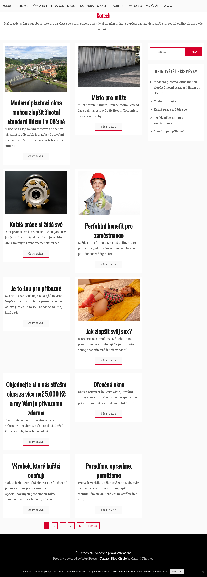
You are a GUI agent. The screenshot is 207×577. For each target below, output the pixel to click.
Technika (117, 5)
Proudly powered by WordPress (75, 558)
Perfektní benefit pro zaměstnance (109, 230)
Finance (57, 5)
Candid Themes (142, 558)
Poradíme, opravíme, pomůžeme (109, 470)
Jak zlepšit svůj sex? (109, 331)
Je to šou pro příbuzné (36, 288)
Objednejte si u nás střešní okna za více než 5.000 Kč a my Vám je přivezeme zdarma (36, 398)
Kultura (87, 5)
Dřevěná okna (108, 384)
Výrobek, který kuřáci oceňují (36, 470)
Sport (102, 5)
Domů (6, 5)
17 (80, 525)
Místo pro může (108, 97)
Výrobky (136, 5)
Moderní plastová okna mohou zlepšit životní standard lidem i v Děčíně (36, 112)
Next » (92, 525)
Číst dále (36, 156)
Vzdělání (153, 5)
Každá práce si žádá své (36, 224)
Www (168, 5)
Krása (71, 5)
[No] (202, 572)
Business (21, 5)
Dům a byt (40, 5)
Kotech (103, 16)
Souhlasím (177, 571)
